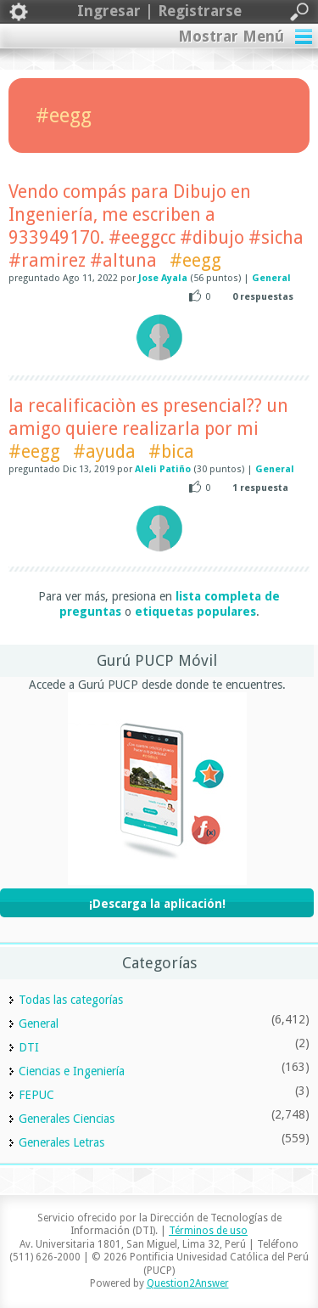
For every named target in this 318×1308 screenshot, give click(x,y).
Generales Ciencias (66, 1118)
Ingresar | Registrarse (159, 12)
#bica (171, 451)
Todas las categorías (71, 999)
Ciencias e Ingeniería (72, 1071)
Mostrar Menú (231, 36)
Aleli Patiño (163, 469)
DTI (29, 1047)
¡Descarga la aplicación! (157, 904)
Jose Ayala (162, 278)
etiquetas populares (195, 611)
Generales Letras (61, 1142)
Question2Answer (188, 1283)
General (271, 278)
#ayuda (104, 451)
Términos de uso (208, 1231)
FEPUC (36, 1095)
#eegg (195, 260)
